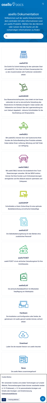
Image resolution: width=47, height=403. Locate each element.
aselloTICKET (23, 258)
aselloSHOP (23, 203)
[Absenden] (6, 36)
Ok (4, 399)
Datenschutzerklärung (9, 394)
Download (24, 343)
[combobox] (23, 36)
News (23, 368)
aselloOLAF (23, 285)
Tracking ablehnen (13, 399)
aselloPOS (23, 63)
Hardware (23, 313)
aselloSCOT (23, 230)
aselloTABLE (24, 167)
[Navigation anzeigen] (42, 398)
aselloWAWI (23, 96)
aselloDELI (23, 134)
